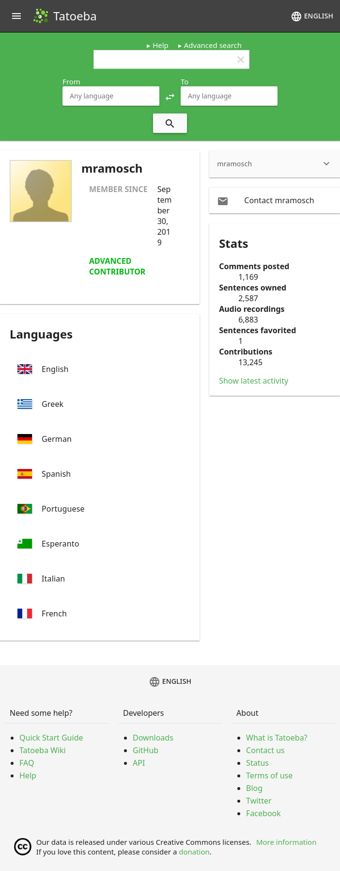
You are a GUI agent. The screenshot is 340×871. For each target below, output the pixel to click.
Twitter (258, 800)
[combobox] (110, 96)
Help (161, 45)
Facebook (263, 813)
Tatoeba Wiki (42, 750)
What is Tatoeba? (276, 737)
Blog (254, 788)
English (312, 16)
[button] (170, 96)
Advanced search (213, 45)
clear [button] (241, 59)
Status (257, 763)
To (184, 81)
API (139, 763)
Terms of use (269, 775)
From (71, 81)
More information (286, 842)
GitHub (145, 750)
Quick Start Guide (51, 737)
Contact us (265, 750)
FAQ (26, 763)
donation (194, 851)
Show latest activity (253, 380)
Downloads (153, 737)
